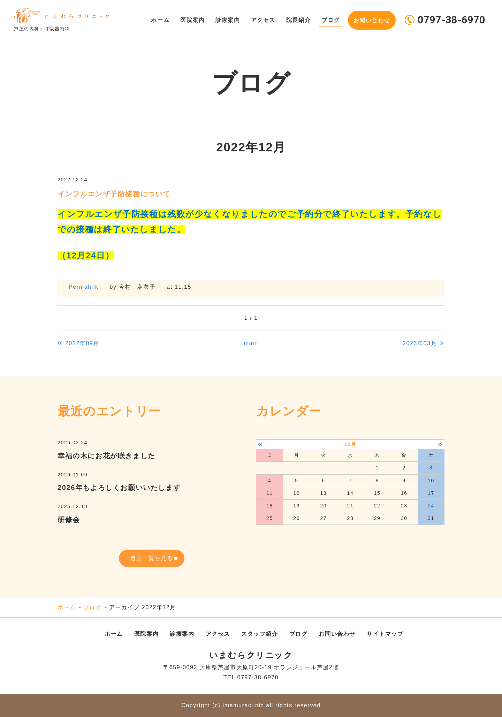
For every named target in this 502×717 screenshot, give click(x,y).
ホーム (158, 20)
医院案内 (190, 20)
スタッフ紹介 (259, 634)
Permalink (84, 287)
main (251, 343)
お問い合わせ (371, 20)
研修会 (69, 519)
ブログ (330, 20)
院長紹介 (297, 20)
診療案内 (226, 20)
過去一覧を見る (151, 558)
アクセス (261, 20)
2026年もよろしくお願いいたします (119, 487)
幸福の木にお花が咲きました (106, 456)
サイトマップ (385, 634)
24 (431, 505)
